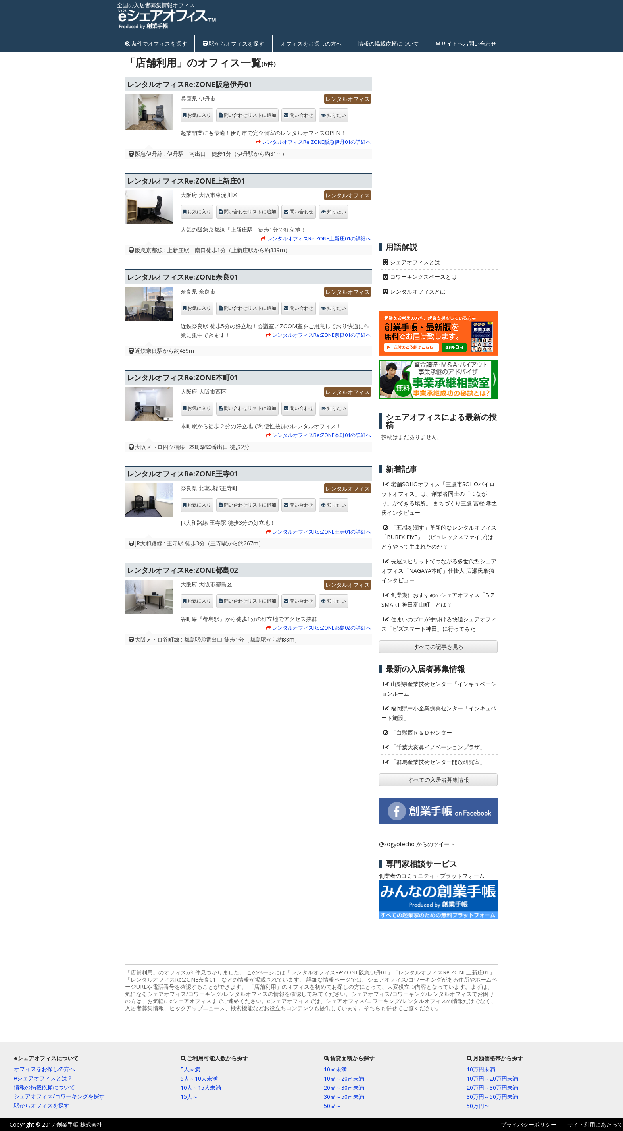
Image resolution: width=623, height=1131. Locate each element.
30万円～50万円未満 (492, 1096)
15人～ (189, 1096)
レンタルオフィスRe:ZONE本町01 (182, 377)
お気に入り (199, 115)
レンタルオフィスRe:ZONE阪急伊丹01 (189, 84)
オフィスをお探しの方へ (311, 43)
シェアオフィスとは (415, 262)
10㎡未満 (335, 1069)
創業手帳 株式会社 (79, 1124)
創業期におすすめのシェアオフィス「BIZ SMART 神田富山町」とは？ (437, 599)
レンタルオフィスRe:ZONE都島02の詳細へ (321, 627)
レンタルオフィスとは (418, 291)
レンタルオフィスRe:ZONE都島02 (182, 570)
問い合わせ (301, 115)
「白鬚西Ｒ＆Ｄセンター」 (424, 732)
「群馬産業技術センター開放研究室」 (438, 762)
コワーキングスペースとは (423, 276)
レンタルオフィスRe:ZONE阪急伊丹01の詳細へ (316, 141)
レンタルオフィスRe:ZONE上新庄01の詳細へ (319, 238)
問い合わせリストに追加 (250, 115)
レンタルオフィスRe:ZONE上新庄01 (186, 181)
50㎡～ (332, 1106)
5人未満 (190, 1069)
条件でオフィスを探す (159, 43)
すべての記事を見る (438, 646)
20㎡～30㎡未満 (344, 1087)
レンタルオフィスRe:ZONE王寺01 (182, 473)
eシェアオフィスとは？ (43, 1078)
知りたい (336, 115)
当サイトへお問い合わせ (465, 43)
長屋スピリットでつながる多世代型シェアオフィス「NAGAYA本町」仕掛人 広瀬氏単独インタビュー (438, 570)
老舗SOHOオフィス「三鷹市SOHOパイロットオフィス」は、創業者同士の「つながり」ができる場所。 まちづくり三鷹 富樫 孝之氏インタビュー (439, 498)
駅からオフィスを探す (236, 43)
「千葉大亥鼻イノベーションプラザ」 (438, 747)
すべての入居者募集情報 (438, 779)
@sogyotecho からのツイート (417, 844)
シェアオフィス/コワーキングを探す (59, 1096)
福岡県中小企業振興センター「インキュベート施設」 (438, 712)
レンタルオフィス (347, 98)
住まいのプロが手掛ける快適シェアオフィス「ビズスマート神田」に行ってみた (438, 623)
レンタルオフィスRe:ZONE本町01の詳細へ (321, 435)
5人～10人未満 (199, 1078)
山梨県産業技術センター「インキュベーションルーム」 (438, 688)
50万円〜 (478, 1106)
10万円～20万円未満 (492, 1078)
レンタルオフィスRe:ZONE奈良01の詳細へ (321, 334)
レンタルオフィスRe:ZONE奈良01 (182, 277)
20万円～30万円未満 (492, 1087)
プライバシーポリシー (528, 1124)
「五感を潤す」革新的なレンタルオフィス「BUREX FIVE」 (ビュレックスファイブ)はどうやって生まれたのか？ (438, 537)
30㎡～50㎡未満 (344, 1096)
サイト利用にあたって (595, 1124)
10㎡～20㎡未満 (344, 1078)
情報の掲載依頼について (388, 43)
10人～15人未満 (201, 1087)
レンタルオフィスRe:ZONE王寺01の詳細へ (321, 531)
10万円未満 (481, 1069)
